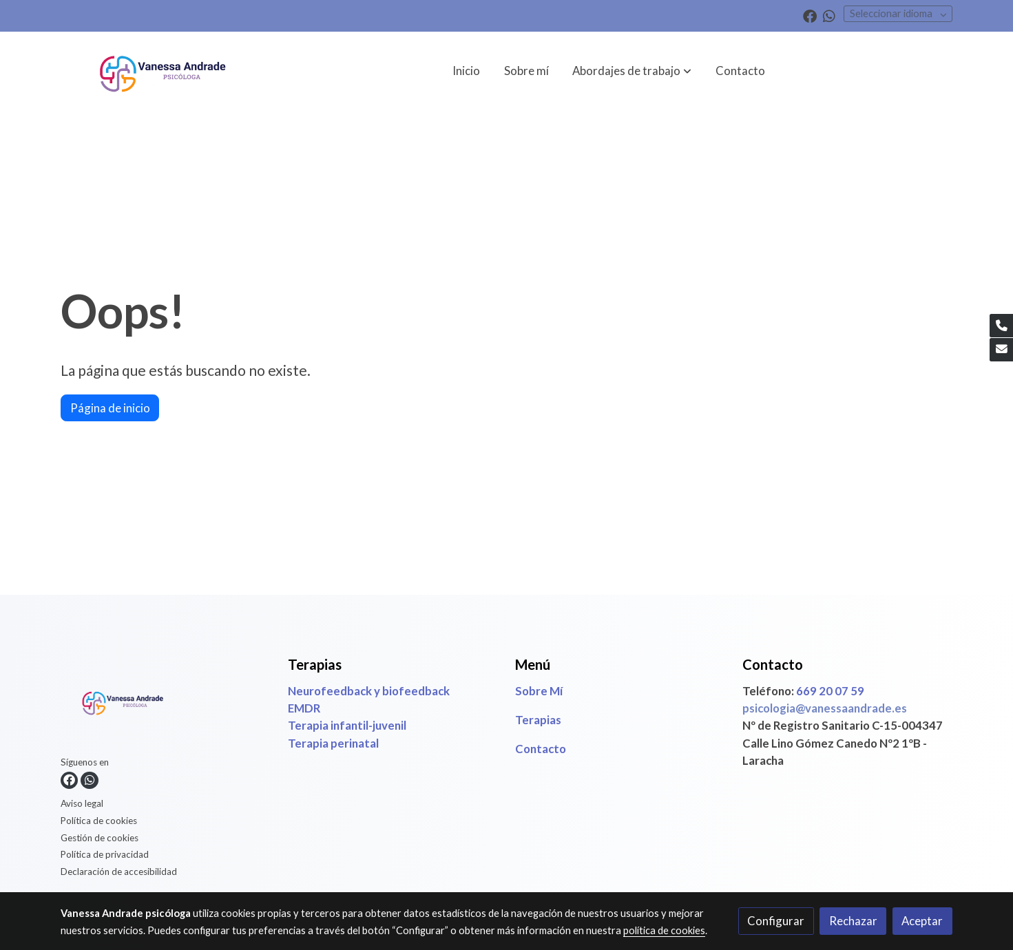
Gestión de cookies (99, 837)
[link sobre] (166, 703)
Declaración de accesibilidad (119, 871)
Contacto (540, 748)
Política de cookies (99, 820)
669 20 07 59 (830, 691)
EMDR (304, 708)
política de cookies (664, 930)
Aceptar (922, 921)
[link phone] (1001, 325)
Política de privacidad (105, 854)
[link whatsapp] (829, 15)
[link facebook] (810, 15)
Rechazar (853, 921)
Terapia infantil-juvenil (347, 725)
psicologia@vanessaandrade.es (824, 708)
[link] (162, 70)
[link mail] (1001, 349)
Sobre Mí (539, 691)
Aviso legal (82, 803)
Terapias (538, 719)
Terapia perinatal (334, 743)
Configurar (775, 921)
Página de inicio (110, 408)
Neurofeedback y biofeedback (369, 691)
